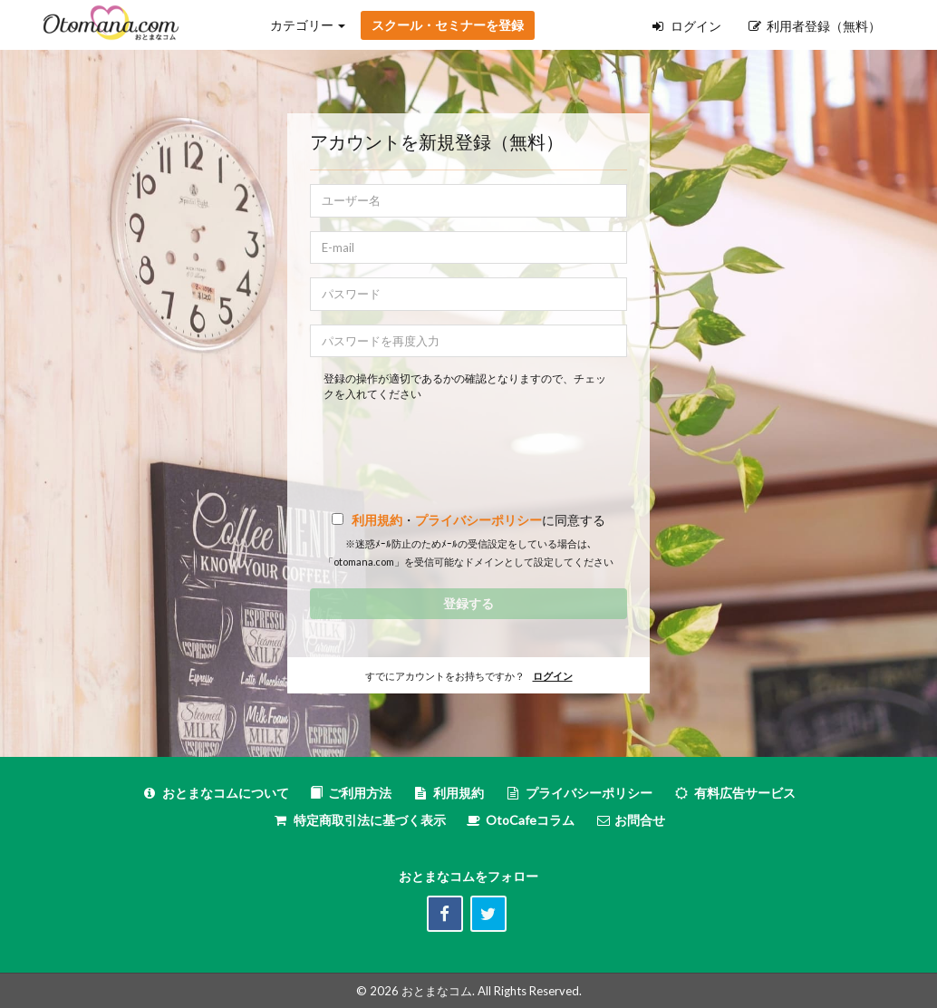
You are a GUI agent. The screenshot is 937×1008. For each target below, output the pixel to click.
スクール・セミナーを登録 (448, 25)
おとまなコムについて (215, 792)
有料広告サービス (734, 792)
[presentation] (468, 442)
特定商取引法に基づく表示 (359, 820)
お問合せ (630, 820)
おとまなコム (436, 991)
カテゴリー (307, 25)
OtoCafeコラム (530, 820)
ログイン (686, 26)
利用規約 (377, 520)
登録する (468, 603)
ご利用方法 (350, 792)
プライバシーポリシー (478, 520)
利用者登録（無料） (815, 26)
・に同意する (475, 520)
